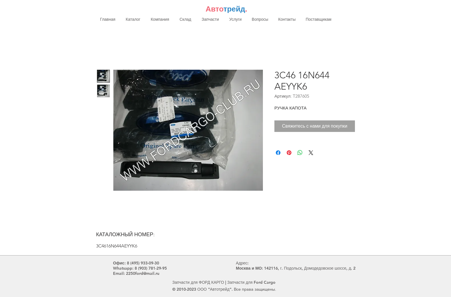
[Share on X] (310, 152)
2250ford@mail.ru (142, 273)
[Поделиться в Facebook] (278, 152)
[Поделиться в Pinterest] (289, 152)
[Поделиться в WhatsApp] (300, 152)
